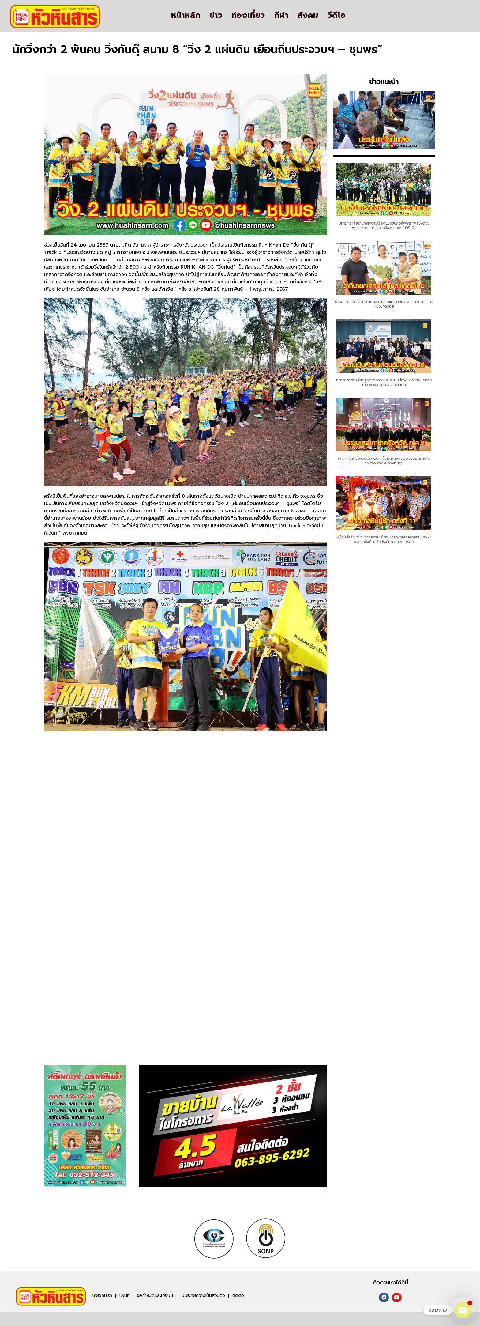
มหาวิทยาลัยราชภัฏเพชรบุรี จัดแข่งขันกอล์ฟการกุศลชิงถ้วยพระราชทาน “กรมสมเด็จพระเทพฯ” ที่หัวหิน (384, 226)
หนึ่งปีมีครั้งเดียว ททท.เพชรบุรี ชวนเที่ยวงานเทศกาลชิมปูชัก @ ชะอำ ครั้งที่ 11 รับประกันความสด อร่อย (384, 540)
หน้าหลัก (186, 15)
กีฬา (281, 15)
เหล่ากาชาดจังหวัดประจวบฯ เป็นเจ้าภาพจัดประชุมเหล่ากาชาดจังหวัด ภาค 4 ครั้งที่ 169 (384, 461)
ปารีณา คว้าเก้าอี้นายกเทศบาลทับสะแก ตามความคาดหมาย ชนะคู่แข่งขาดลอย (384, 304)
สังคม (308, 15)
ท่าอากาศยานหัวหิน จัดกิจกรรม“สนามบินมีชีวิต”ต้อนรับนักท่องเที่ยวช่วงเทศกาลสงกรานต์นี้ (384, 382)
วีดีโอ (337, 15)
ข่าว (216, 15)
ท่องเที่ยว (248, 15)
